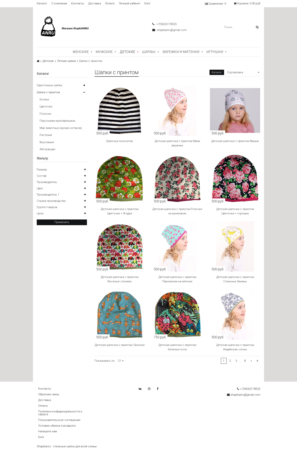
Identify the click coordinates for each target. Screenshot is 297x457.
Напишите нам (47, 431)
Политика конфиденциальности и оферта (60, 413)
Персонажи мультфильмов (57, 120)
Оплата (109, 3)
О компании (59, 3)
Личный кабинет (129, 3)
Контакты (77, 3)
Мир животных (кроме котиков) (61, 128)
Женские (81, 52)
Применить (62, 222)
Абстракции (47, 149)
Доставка (94, 3)
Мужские (104, 52)
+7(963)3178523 (164, 24)
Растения (46, 135)
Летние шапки (66, 61)
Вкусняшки (47, 142)
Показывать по (105, 360)
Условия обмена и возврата (57, 425)
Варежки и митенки (181, 52)
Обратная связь (48, 394)
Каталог (42, 3)
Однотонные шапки (49, 85)
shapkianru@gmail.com (169, 30)
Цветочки (46, 106)
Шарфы (149, 52)
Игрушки (214, 52)
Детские (127, 52)
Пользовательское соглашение (59, 420)
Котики (44, 99)
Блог (148, 3)
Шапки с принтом (48, 92)
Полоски (45, 113)
